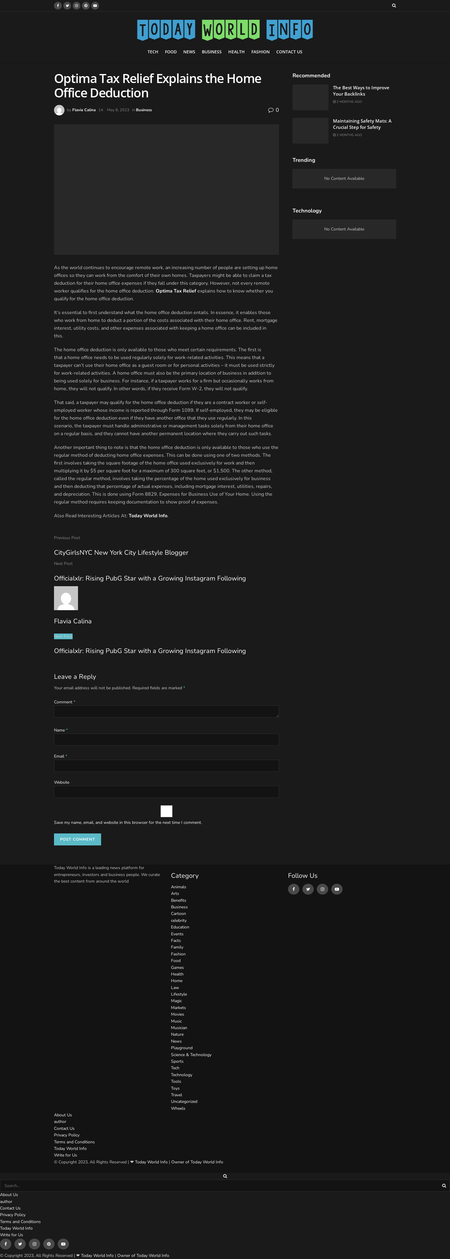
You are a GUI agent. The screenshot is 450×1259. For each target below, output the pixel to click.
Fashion (260, 52)
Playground (182, 1048)
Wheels (178, 1108)
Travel (176, 1095)
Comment (64, 702)
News (189, 52)
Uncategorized (184, 1101)
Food (171, 52)
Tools (176, 1081)
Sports (177, 1061)
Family (177, 947)
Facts (176, 940)
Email (60, 756)
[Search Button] (444, 1186)
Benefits (178, 900)
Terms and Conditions (74, 1142)
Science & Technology (191, 1055)
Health (236, 52)
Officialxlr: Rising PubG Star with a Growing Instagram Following (150, 650)
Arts (175, 893)
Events (177, 934)
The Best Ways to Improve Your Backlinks (361, 91)
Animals (178, 887)
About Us (63, 1115)
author (60, 1121)
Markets (178, 1008)
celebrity (179, 920)
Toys (175, 1088)
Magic (176, 1001)
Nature (177, 1034)
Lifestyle (179, 994)
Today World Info (148, 515)
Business (212, 52)
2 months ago (347, 101)
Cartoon (178, 913)
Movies (177, 1014)
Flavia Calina (84, 110)
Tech (153, 52)
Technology (181, 1075)
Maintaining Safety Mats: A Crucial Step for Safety (362, 124)
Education (180, 927)
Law (175, 987)
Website (61, 782)
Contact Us (289, 52)
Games (177, 967)
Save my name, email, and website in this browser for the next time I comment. (128, 822)
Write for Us (65, 1155)
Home (176, 981)
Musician (179, 1028)
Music (176, 1021)
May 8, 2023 (118, 110)
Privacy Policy (67, 1135)
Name (61, 730)
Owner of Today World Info (197, 1162)
